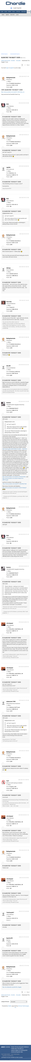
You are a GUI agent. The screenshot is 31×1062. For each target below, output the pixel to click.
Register (12, 14)
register (11, 68)
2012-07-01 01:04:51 (24, 878)
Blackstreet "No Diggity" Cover (10, 58)
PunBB (9, 1006)
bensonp (8, 302)
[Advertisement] (15, 32)
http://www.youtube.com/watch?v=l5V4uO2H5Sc (14, 477)
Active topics (4, 54)
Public (13, 11)
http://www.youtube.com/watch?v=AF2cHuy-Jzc (12, 92)
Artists (9, 11)
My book (18, 11)
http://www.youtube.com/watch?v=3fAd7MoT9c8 (14, 484)
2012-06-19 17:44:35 (24, 301)
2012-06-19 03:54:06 (24, 103)
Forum (28, 11)
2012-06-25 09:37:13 (24, 623)
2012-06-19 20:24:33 (24, 365)
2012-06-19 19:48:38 (24, 338)
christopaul (9, 624)
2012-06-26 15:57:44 (24, 851)
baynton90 (9, 939)
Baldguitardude (10, 78)
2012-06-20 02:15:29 (24, 535)
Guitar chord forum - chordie (8, 61)
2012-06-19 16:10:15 (24, 234)
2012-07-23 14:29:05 (24, 912)
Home (2, 11)
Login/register (17, 8)
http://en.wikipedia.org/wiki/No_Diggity (11, 988)
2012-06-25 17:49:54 (24, 751)
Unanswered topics (15, 54)
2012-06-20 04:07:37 (24, 567)
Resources (23, 11)
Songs (5, 11)
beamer (8, 403)
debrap (8, 269)
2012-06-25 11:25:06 (24, 701)
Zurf (7, 781)
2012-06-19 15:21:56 (24, 198)
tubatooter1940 (10, 702)
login (7, 68)
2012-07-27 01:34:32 (24, 937)
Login (17, 14)
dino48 (8, 366)
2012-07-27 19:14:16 (24, 966)
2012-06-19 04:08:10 (24, 167)
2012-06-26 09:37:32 (24, 815)
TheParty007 (10, 913)
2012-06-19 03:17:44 (24, 77)
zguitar (8, 168)
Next (28, 66)
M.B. (7, 105)
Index (3, 14)
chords (21, 1059)
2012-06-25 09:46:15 (24, 667)
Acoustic (18, 61)
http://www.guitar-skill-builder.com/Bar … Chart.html (14, 449)
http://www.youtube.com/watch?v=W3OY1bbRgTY (14, 488)
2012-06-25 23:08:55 (23, 780)
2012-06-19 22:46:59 (24, 507)
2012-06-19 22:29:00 (24, 402)
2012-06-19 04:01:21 (24, 135)
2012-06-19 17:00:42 (24, 267)
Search (7, 14)
